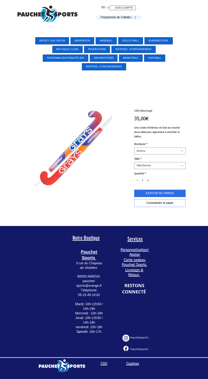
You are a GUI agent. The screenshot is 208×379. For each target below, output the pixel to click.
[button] (104, 8)
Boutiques (141, 144)
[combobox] (160, 151)
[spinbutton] (142, 180)
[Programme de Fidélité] (119, 17)
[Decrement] (137, 180)
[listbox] (105, 8)
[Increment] (148, 180)
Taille (138, 159)
